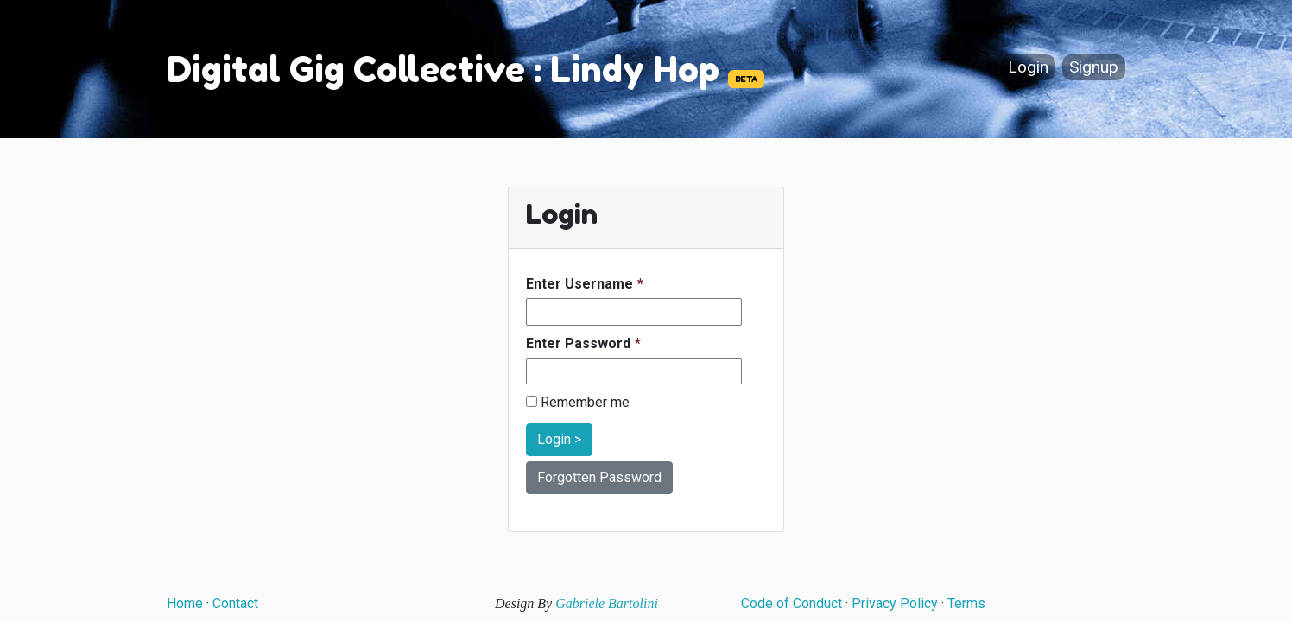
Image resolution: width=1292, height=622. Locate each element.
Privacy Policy (895, 603)
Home (185, 603)
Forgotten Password (599, 477)
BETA (746, 79)
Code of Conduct (791, 603)
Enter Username (579, 284)
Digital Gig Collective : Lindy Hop (443, 69)
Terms (966, 603)
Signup (1093, 68)
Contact (235, 603)
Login (1028, 68)
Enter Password (578, 343)
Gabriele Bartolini (606, 603)
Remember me (578, 402)
